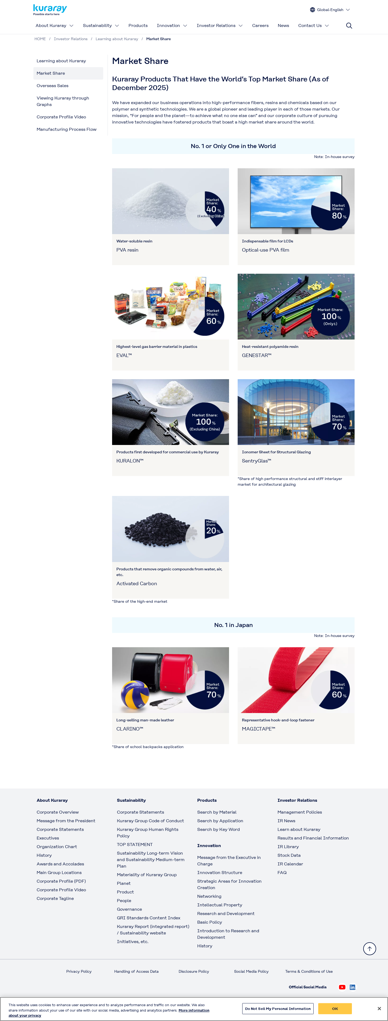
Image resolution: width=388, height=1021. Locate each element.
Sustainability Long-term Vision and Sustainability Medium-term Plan (151, 860)
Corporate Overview (58, 812)
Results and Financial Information (313, 838)
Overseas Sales (52, 85)
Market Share (51, 73)
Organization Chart (57, 846)
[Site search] (349, 25)
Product (125, 892)
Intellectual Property (219, 904)
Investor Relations (220, 25)
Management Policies (300, 812)
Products (138, 25)
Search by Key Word (218, 829)
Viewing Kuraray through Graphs (63, 101)
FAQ (282, 872)
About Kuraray (55, 25)
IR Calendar (290, 863)
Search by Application (220, 820)
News (283, 25)
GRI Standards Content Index (148, 917)
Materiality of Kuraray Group (147, 874)
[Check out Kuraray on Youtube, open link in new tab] (342, 987)
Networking (209, 896)
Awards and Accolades (60, 863)
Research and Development (226, 913)
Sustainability (101, 25)
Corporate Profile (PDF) (61, 881)
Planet (124, 883)
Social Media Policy (251, 971)
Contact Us (313, 25)
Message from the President (66, 820)
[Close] (379, 1011)
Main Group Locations (59, 872)
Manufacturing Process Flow (66, 129)
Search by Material (217, 812)
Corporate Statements (60, 829)
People (124, 900)
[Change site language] (330, 10)
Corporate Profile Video (61, 116)
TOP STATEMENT (135, 844)
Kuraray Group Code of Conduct (150, 820)
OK (335, 1011)
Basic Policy (209, 922)
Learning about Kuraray (61, 60)
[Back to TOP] (369, 948)
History (44, 855)
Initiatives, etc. (132, 941)
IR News (286, 820)
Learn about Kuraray (299, 829)
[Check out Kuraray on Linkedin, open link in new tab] (353, 987)
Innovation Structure (219, 872)
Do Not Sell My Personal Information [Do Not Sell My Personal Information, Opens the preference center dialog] (278, 1011)
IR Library (288, 846)
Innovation (172, 25)
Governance (129, 909)
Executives (48, 838)
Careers (260, 25)
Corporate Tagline (55, 898)
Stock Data (289, 855)
